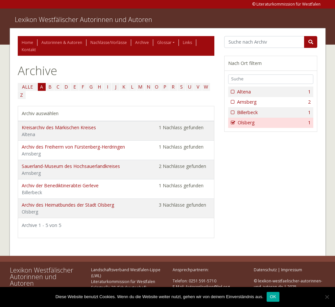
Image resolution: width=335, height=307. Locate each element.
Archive (142, 42)
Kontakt (29, 49)
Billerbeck (273, 112)
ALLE (27, 87)
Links (187, 42)
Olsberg (273, 122)
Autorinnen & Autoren (61, 42)
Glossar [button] (164, 42)
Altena (273, 91)
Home (27, 42)
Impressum (291, 270)
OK (273, 296)
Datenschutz (265, 270)
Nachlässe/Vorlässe (108, 42)
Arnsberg (273, 102)
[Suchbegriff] (264, 42)
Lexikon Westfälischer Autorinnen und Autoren (83, 19)
